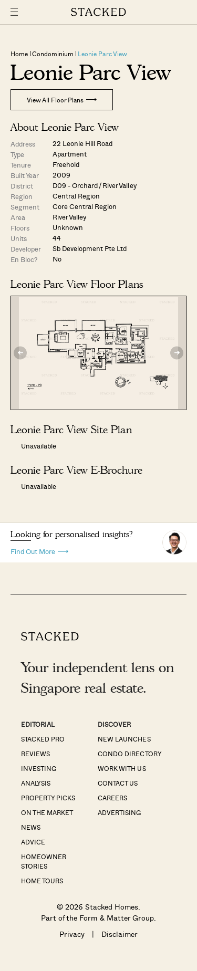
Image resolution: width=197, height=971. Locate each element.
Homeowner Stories (43, 861)
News (30, 827)
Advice (33, 842)
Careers (112, 797)
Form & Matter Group (116, 917)
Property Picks (48, 797)
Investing (38, 768)
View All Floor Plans (62, 100)
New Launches (124, 739)
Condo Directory (129, 753)
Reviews (35, 753)
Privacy (72, 933)
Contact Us (118, 783)
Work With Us (122, 768)
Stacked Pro (43, 739)
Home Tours (42, 880)
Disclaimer (119, 933)
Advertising (119, 812)
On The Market (47, 812)
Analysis (35, 783)
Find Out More (39, 550)
